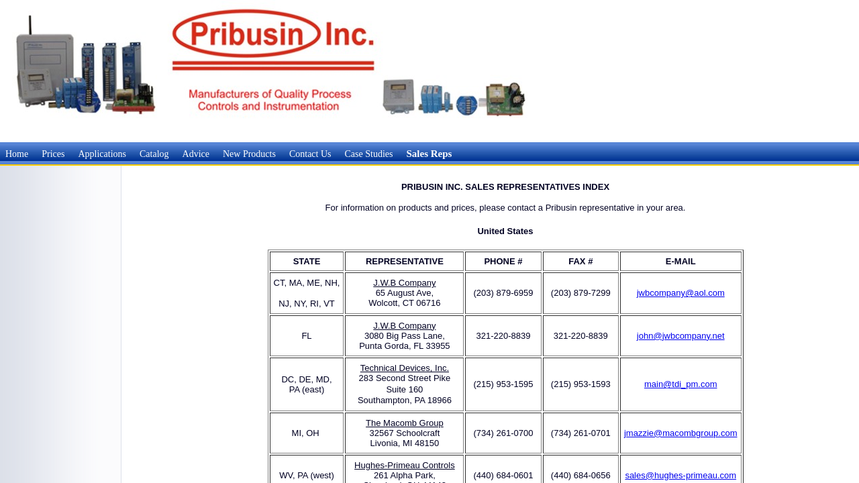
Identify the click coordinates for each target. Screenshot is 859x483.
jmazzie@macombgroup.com (681, 433)
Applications (102, 154)
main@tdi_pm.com (680, 384)
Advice (196, 154)
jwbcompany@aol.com (681, 293)
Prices (53, 154)
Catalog (154, 154)
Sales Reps (429, 153)
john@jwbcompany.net (681, 336)
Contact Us (310, 154)
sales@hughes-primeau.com (680, 475)
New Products (249, 154)
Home (16, 154)
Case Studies (369, 154)
